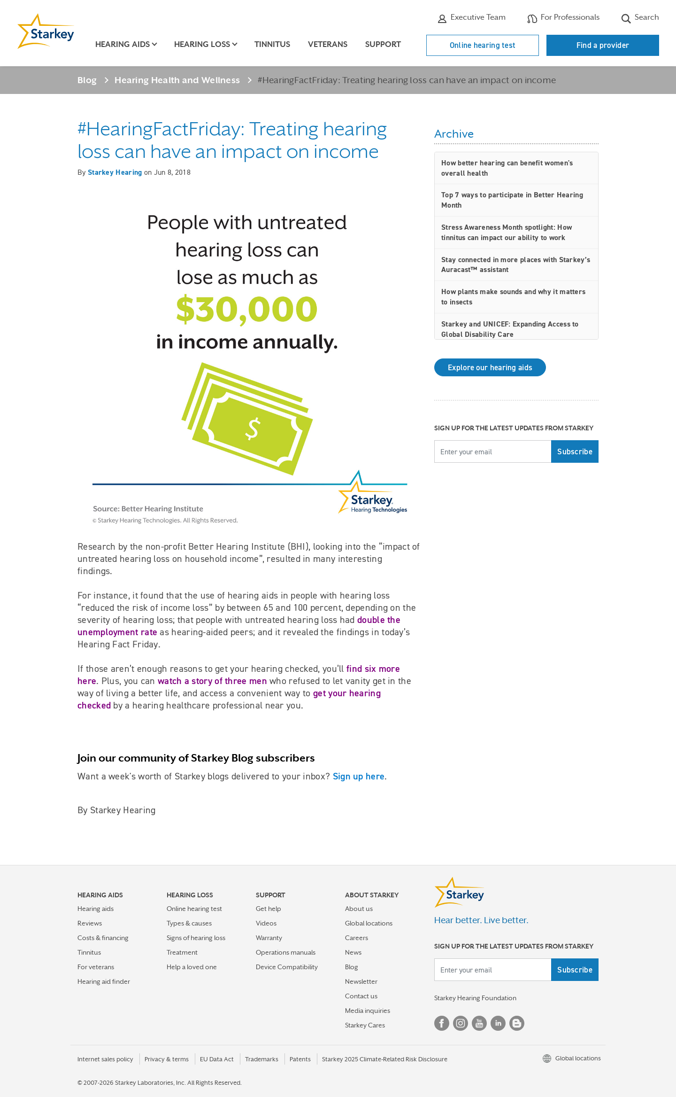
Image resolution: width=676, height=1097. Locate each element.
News (353, 952)
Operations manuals (285, 952)
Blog (87, 80)
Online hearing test (483, 45)
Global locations (368, 923)
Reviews (89, 923)
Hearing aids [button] (122, 44)
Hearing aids (95, 908)
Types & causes (189, 923)
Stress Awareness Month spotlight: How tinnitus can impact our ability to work (506, 232)
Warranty (269, 937)
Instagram (460, 1023)
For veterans (95, 967)
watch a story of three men (212, 681)
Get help (268, 908)
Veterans (327, 44)
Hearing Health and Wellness (177, 80)
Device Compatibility (287, 967)
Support (383, 44)
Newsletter (361, 981)
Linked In (498, 1023)
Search (640, 18)
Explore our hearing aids (490, 367)
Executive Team (471, 18)
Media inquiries (367, 1010)
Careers (356, 937)
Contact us (361, 996)
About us (359, 908)
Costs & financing (103, 937)
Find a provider (603, 45)
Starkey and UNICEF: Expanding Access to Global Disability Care (510, 329)
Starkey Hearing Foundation (475, 998)
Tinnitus (272, 44)
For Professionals (563, 18)
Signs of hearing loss (196, 937)
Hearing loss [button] (202, 44)
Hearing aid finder (103, 981)
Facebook (441, 1023)
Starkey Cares (365, 1025)
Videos (266, 923)
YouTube (479, 1023)
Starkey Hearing (115, 172)
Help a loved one (192, 967)
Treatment (182, 952)
